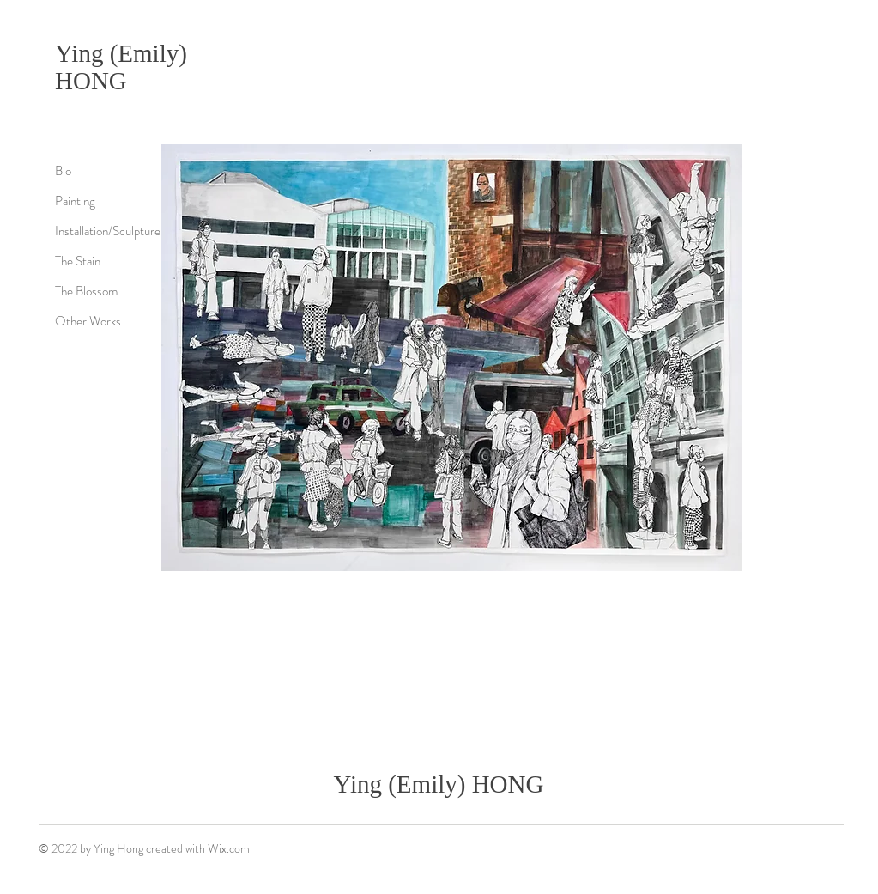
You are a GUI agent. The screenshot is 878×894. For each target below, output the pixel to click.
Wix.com (229, 848)
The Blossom (86, 291)
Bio (63, 170)
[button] (451, 357)
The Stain (77, 261)
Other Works (88, 321)
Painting (75, 201)
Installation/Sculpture (107, 231)
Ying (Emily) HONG (439, 784)
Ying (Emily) (121, 53)
